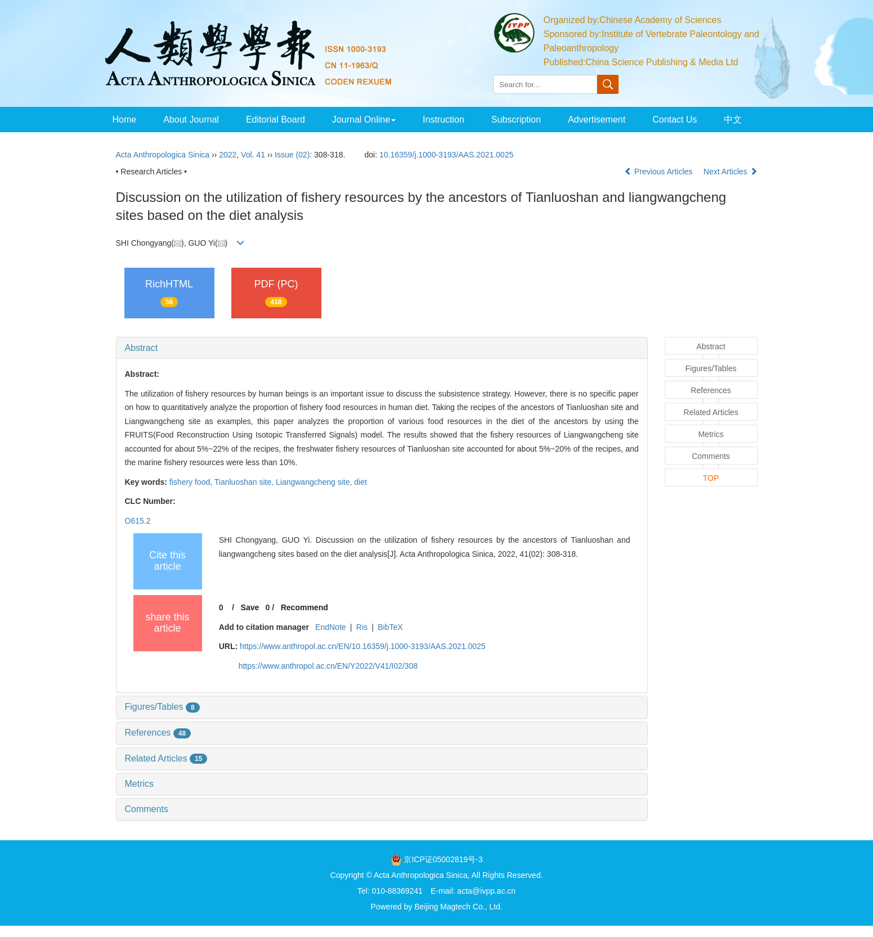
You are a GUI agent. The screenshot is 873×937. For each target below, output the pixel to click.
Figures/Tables (162, 706)
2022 (227, 154)
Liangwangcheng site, (315, 481)
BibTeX (390, 627)
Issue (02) (292, 154)
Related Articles (166, 758)
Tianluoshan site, (245, 481)
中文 (733, 119)
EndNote (330, 627)
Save (250, 607)
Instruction (443, 119)
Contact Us (674, 119)
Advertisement (596, 119)
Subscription (516, 119)
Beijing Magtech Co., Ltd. (458, 906)
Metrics (139, 784)
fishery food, (191, 481)
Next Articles (731, 171)
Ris (362, 627)
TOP (711, 478)
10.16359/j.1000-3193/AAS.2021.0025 (446, 154)
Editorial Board (275, 119)
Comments (146, 809)
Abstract (141, 348)
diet (360, 481)
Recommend (304, 607)
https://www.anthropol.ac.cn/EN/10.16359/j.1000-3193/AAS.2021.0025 (363, 646)
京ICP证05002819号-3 (443, 859)
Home (125, 119)
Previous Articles (659, 171)
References (158, 732)
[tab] (382, 348)
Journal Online (364, 119)
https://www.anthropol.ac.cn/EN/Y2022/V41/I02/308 (328, 665)
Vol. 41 (253, 154)
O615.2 (138, 520)
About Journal (191, 119)
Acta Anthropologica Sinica (163, 154)
